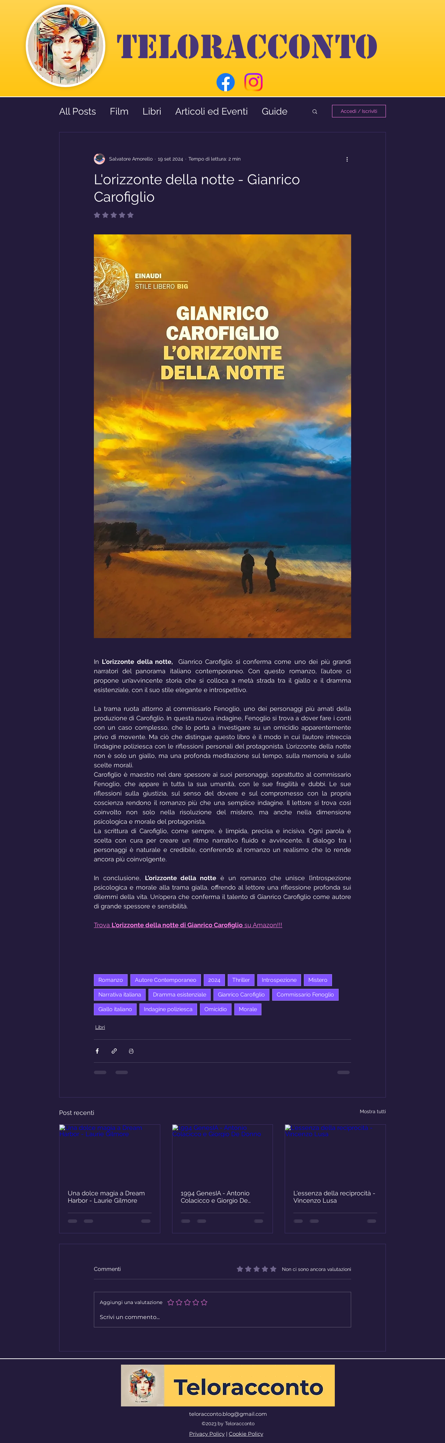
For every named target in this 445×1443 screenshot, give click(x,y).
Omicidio (215, 1009)
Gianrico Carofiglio (241, 994)
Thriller (241, 980)
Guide (275, 111)
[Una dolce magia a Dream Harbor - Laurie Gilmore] (109, 1153)
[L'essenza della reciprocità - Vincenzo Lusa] (335, 1153)
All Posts (77, 111)
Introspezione (279, 980)
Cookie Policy (246, 1433)
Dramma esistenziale (179, 994)
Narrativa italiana (119, 994)
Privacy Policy (207, 1433)
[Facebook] (225, 82)
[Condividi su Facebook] (97, 1051)
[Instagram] (253, 82)
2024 (214, 980)
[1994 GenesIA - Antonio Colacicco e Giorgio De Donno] (222, 1153)
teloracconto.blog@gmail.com (228, 1414)
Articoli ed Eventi (211, 111)
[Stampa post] (131, 1051)
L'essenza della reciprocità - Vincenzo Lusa (334, 1196)
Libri (152, 111)
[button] (315, 111)
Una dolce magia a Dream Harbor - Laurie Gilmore (106, 1196)
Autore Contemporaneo (165, 980)
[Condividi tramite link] (114, 1051)
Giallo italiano (115, 1009)
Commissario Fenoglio (305, 994)
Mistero (317, 980)
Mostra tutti (373, 1111)
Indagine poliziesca (168, 1009)
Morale (248, 1009)
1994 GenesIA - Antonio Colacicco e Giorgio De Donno (215, 1196)
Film (119, 111)
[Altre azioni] (347, 159)
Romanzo (110, 980)
